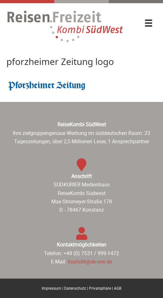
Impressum (51, 288)
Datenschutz (75, 288)
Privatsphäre (100, 288)
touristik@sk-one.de (90, 261)
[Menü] (149, 23)
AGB (117, 288)
